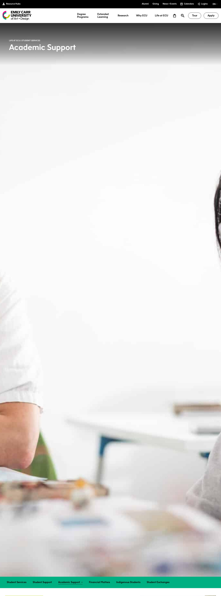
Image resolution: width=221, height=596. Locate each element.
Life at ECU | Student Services (24, 40)
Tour (194, 15)
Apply (211, 15)
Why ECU (141, 15)
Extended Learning (103, 15)
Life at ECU (161, 15)
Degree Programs (82, 15)
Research (123, 15)
